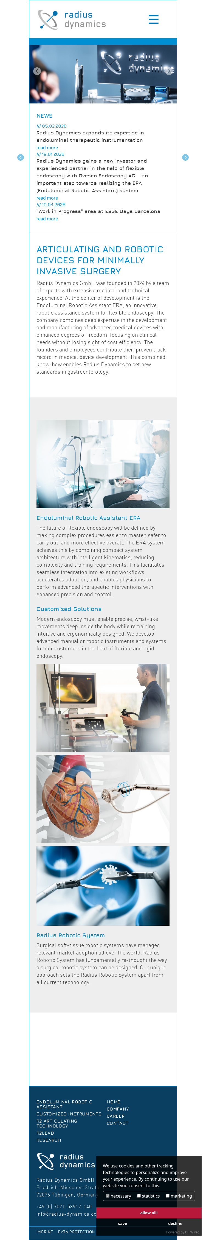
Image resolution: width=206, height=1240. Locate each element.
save (122, 1223)
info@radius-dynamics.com (68, 1214)
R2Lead (45, 1133)
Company (118, 1109)
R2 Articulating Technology (56, 1123)
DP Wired (192, 1232)
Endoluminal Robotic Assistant (64, 1104)
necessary (118, 1196)
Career (116, 1116)
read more (47, 148)
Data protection (76, 1232)
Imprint (44, 1232)
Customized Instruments (69, 1114)
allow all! (148, 1212)
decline (175, 1223)
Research (48, 1140)
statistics (148, 1196)
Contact (118, 1123)
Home (113, 1102)
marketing (179, 1196)
